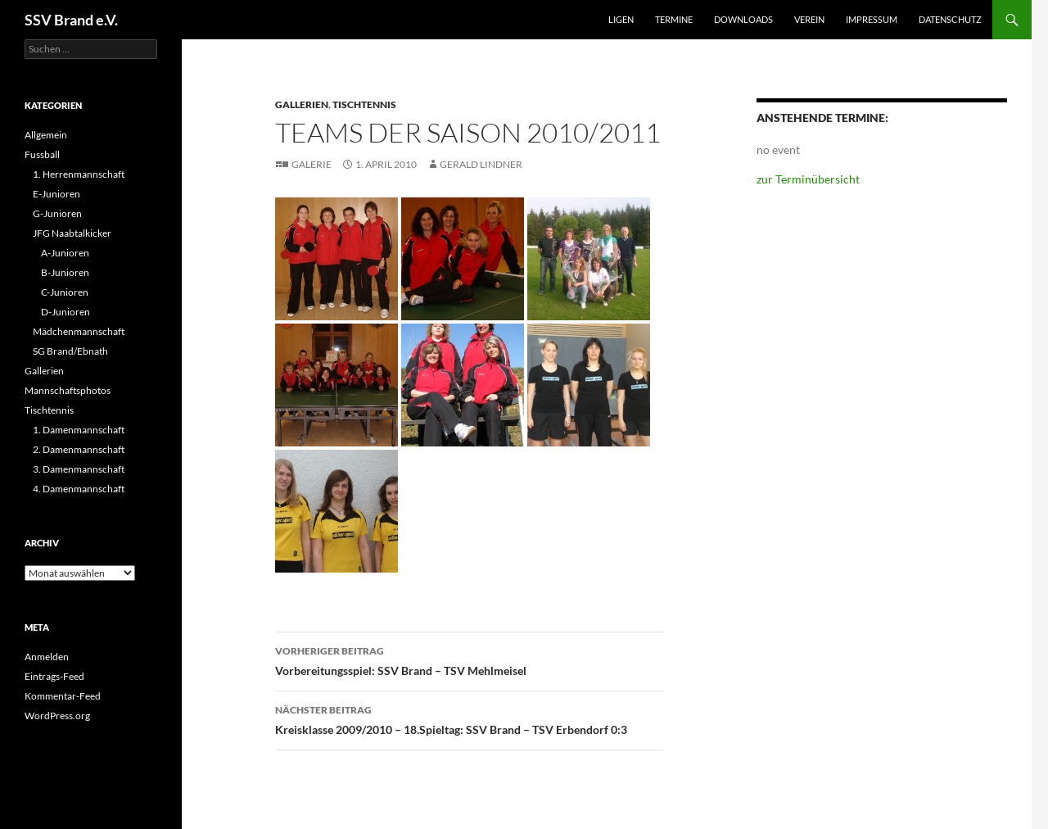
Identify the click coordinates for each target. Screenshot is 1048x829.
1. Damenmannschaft (78, 430)
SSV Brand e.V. (71, 20)
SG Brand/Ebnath (70, 351)
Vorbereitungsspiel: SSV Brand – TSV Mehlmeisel (469, 659)
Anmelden (47, 656)
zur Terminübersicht (808, 179)
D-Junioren (65, 312)
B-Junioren (65, 272)
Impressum (871, 19)
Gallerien (301, 104)
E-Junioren (56, 194)
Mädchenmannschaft (78, 331)
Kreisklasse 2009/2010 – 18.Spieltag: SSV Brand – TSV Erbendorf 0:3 (469, 718)
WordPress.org (57, 715)
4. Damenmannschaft (78, 488)
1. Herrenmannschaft (78, 174)
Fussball (42, 154)
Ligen (621, 19)
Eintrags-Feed (54, 676)
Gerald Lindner (481, 164)
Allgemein (46, 135)
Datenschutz (950, 19)
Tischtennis (364, 104)
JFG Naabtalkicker (72, 233)
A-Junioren (65, 253)
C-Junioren (64, 292)
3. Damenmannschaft (78, 469)
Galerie (311, 164)
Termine (674, 19)
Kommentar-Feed (63, 696)
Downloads (743, 19)
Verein (809, 19)
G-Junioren (57, 213)
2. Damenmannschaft (78, 449)
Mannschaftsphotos (68, 390)
